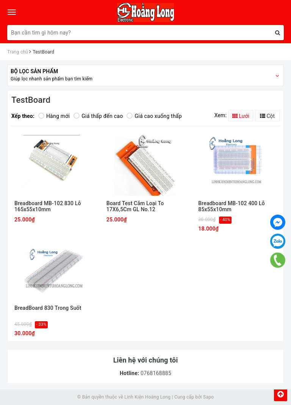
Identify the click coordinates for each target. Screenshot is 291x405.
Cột (267, 116)
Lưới (240, 116)
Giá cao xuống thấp (154, 116)
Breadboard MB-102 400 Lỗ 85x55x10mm (231, 206)
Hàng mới (54, 116)
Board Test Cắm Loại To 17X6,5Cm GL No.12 (135, 206)
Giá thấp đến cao (98, 116)
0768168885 (155, 373)
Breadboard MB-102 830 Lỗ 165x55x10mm (47, 206)
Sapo (208, 397)
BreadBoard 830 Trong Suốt (47, 308)
